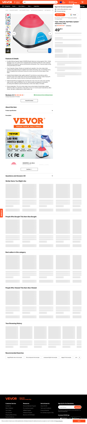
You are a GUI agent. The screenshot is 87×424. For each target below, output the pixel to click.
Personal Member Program (29, 406)
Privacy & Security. (59, 421)
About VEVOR (44, 406)
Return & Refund (9, 408)
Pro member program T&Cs (47, 412)
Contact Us (8, 406)
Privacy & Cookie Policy (62, 411)
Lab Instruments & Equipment (37, 10)
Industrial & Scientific (14, 10)
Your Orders (8, 410)
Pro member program (28, 408)
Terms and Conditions (72, 17)
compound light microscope (50, 357)
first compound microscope (32, 357)
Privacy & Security (45, 410)
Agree (79, 421)
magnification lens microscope (14, 357)
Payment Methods (10, 417)
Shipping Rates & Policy (11, 414)
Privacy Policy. (59, 19)
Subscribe (77, 407)
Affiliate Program (27, 410)
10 (16, 96)
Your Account (9, 412)
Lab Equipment (48, 10)
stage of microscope (66, 357)
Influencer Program (27, 412)
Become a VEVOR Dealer (29, 414)
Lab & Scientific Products (24, 10)
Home (7, 10)
